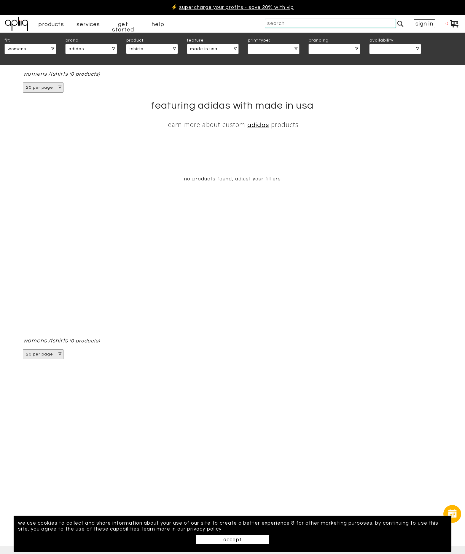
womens (35, 74)
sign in (424, 24)
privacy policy (204, 529)
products (51, 24)
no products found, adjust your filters (232, 179)
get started (123, 27)
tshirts (59, 74)
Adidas (258, 125)
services (88, 24)
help (158, 24)
